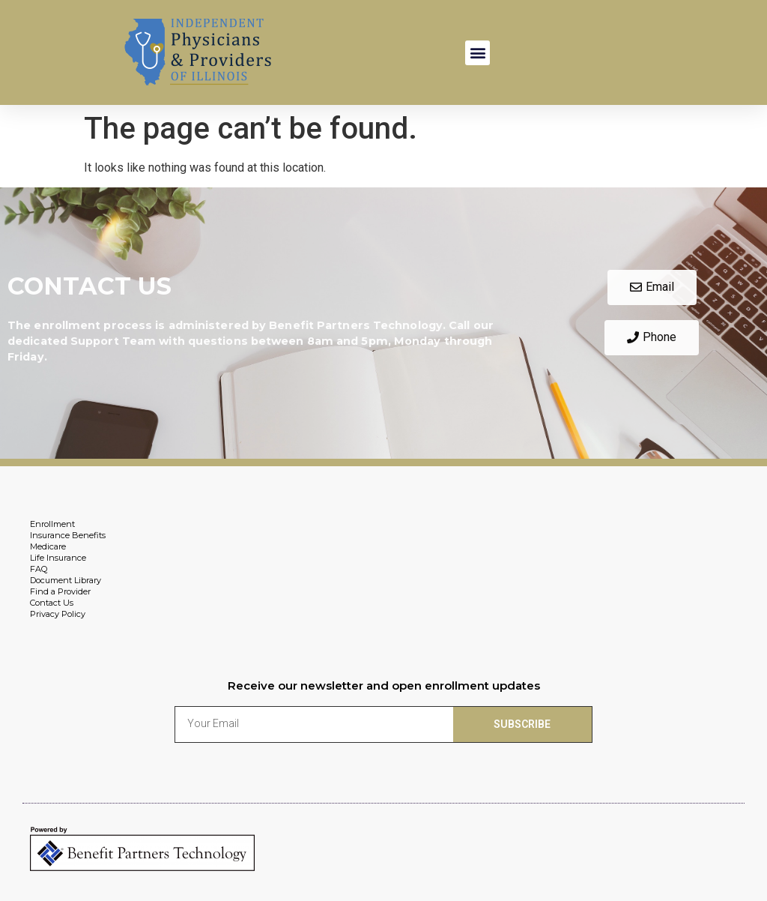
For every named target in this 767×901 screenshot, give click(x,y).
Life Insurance (58, 557)
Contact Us (51, 602)
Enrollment (52, 524)
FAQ (38, 569)
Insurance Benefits (68, 535)
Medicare (48, 546)
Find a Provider (60, 591)
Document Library (65, 580)
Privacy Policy (57, 614)
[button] (477, 52)
